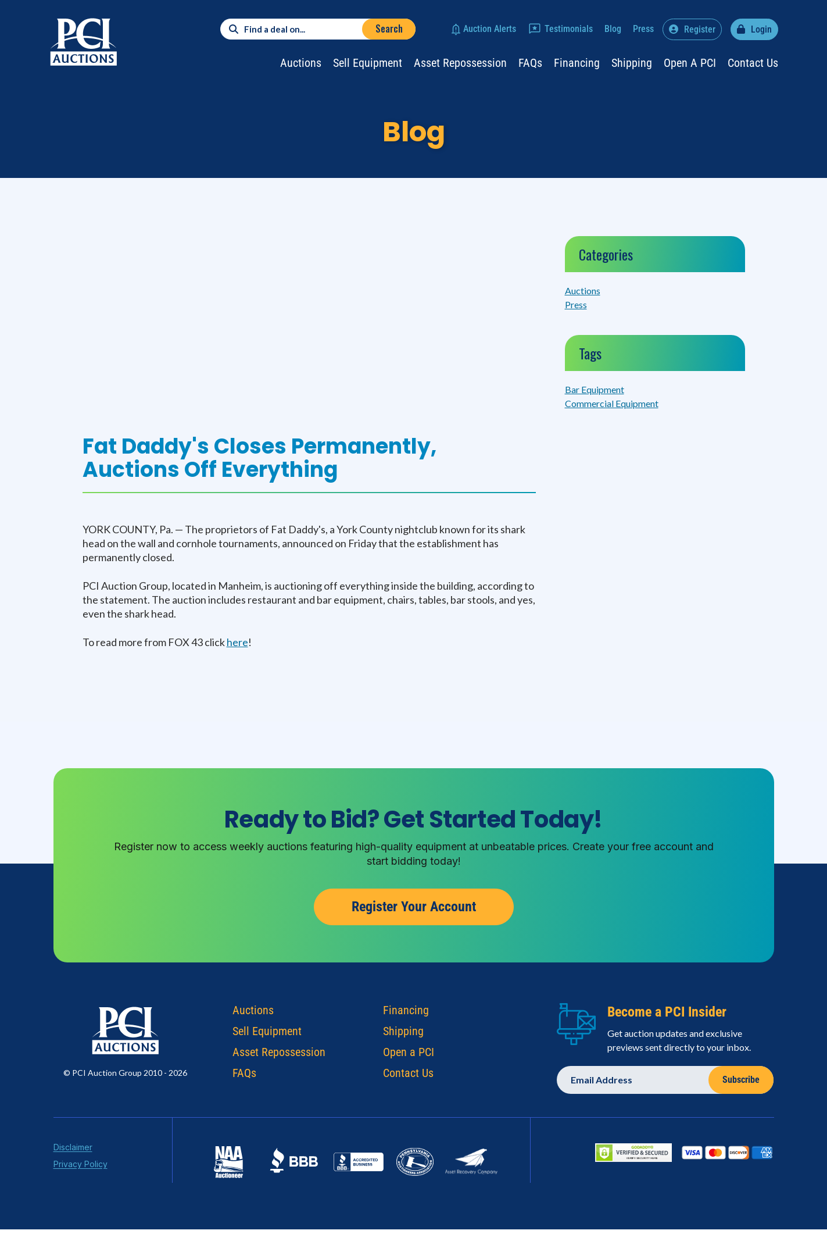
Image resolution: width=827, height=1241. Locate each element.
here (237, 642)
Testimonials (569, 28)
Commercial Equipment (611, 403)
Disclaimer (72, 1148)
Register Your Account (414, 908)
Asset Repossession (460, 63)
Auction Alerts (489, 28)
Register (699, 29)
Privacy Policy (80, 1165)
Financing (577, 63)
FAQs (530, 63)
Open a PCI (690, 63)
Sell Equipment (367, 63)
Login (761, 29)
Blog (612, 28)
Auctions (300, 63)
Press (643, 28)
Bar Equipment (594, 389)
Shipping (631, 63)
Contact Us (753, 63)
